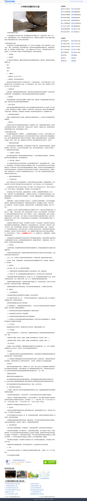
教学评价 (20, 3)
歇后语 (74, 58)
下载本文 (37, 9)
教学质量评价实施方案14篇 (49, 496)
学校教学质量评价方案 (36, 485)
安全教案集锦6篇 (77, 14)
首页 (10, 3)
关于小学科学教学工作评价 (11, 494)
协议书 (64, 58)
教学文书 (14, 3)
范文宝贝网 (42, 499)
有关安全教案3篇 (77, 23)
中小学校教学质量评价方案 (14, 496)
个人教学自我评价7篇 (36, 491)
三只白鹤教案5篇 (66, 23)
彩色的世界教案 (66, 17)
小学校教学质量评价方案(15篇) (12, 483)
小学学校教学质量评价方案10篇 (12, 489)
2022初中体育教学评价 (36, 487)
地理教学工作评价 (9, 491)
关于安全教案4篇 (66, 11)
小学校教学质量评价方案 (11, 485)
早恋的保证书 (66, 40)
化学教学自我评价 (35, 483)
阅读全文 (33, 9)
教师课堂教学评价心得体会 (37, 494)
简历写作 (65, 55)
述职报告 (75, 55)
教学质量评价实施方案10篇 (37, 489)
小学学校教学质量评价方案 (11, 487)
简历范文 (65, 60)
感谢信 (74, 60)
